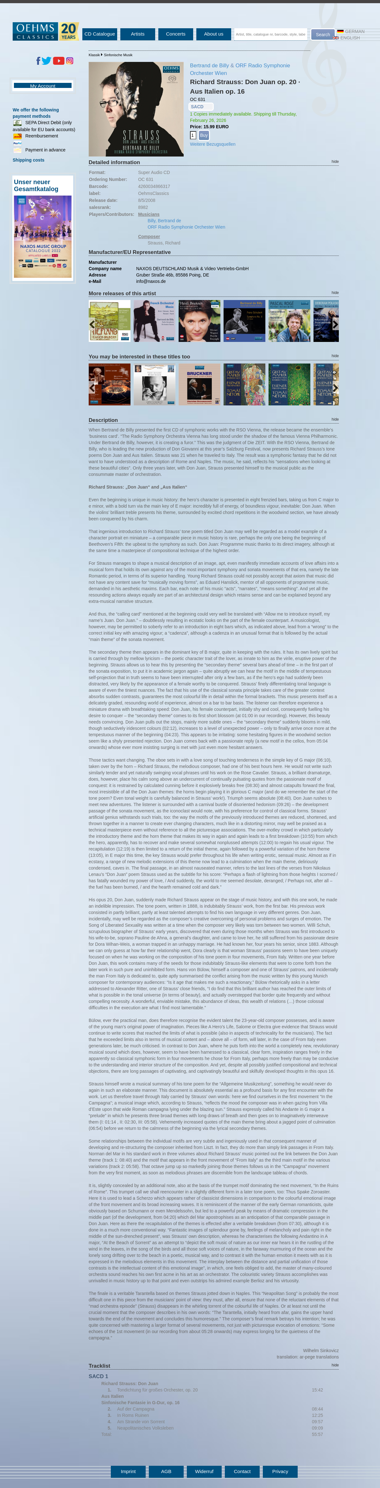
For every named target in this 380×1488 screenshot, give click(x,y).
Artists (138, 34)
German (350, 31)
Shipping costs (28, 160)
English (346, 37)
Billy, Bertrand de (164, 220)
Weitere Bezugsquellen (213, 144)
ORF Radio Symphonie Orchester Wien (186, 227)
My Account (42, 86)
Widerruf (204, 1471)
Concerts (176, 34)
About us (214, 34)
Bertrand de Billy (209, 66)
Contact (242, 1471)
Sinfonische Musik (118, 55)
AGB (166, 1471)
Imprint (128, 1471)
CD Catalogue (100, 34)
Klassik (94, 55)
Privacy (280, 1471)
